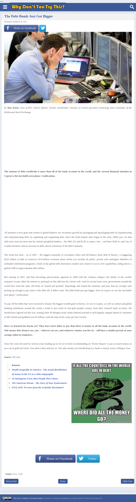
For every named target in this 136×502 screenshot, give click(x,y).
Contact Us (97, 498)
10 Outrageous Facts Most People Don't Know (35, 378)
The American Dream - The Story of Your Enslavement (39, 383)
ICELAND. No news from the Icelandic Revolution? (38, 387)
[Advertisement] (66, 142)
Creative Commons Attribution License (60, 498)
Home (62, 481)
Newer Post (11, 481)
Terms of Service (85, 498)
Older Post (127, 481)
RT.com (16, 357)
